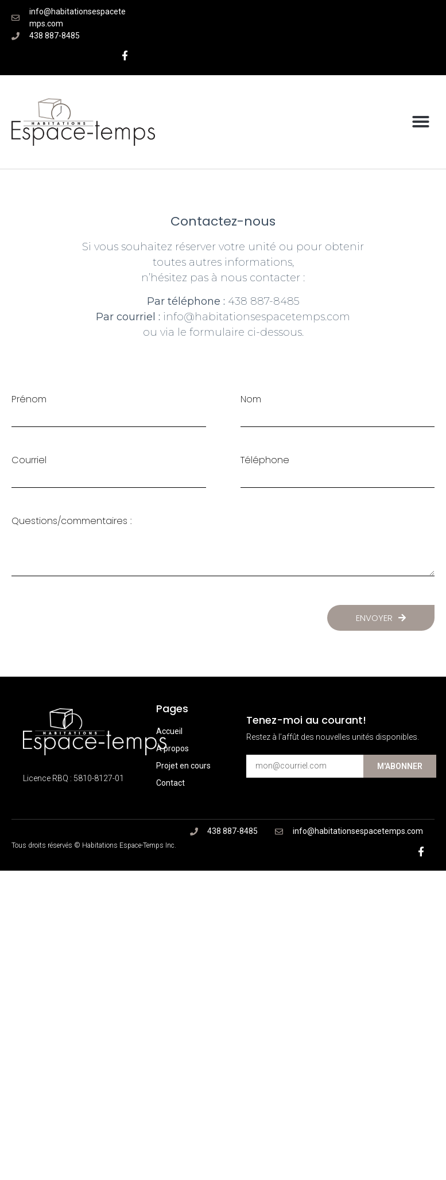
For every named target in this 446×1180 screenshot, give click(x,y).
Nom (251, 399)
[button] (421, 121)
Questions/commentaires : (71, 521)
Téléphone (265, 460)
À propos (172, 748)
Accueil (169, 731)
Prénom (28, 399)
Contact (170, 782)
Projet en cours (183, 765)
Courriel (28, 460)
